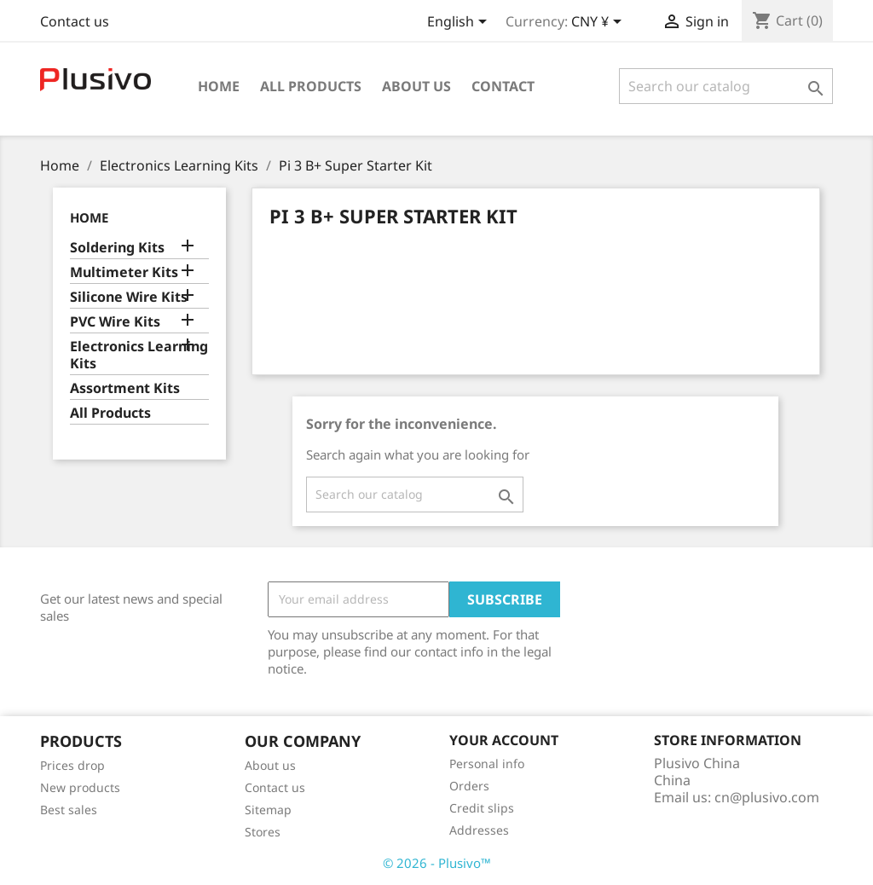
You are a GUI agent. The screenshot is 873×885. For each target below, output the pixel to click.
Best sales (68, 809)
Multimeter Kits (124, 272)
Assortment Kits (125, 388)
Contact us (74, 21)
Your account (503, 740)
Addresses (479, 830)
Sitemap (268, 809)
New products (80, 787)
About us (416, 86)
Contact (503, 86)
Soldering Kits (117, 248)
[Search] (726, 86)
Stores (262, 832)
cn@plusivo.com (766, 797)
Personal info (486, 763)
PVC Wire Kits (115, 322)
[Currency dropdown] (599, 23)
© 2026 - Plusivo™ (437, 862)
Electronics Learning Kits (139, 355)
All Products (310, 86)
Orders (469, 786)
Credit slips (481, 808)
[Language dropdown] (460, 23)
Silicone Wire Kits (129, 297)
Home (219, 86)
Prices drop (72, 765)
